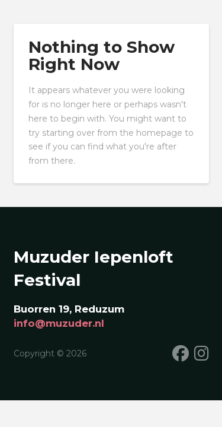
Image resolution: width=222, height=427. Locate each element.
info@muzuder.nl (59, 323)
